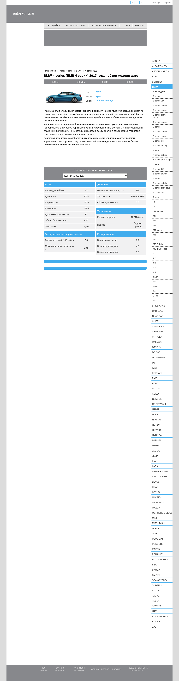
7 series (157, 197)
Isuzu (155, 445)
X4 (154, 267)
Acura (156, 61)
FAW (154, 368)
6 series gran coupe (162, 188)
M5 (154, 235)
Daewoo (157, 342)
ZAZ (154, 626)
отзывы (81, 82)
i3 (154, 202)
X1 (154, 253)
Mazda (156, 507)
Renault (157, 554)
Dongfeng (158, 357)
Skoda (156, 570)
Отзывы (126, 25)
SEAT (155, 564)
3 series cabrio (160, 131)
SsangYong (159, 580)
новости (130, 82)
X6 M (155, 286)
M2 (154, 216)
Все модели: (159, 91)
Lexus (156, 481)
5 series (157, 164)
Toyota (156, 606)
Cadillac (157, 311)
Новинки (116, 669)
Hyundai (157, 435)
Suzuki (156, 590)
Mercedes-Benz (162, 513)
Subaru (156, 585)
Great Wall (159, 404)
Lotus (156, 492)
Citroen (157, 336)
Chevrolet (159, 326)
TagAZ (156, 595)
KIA (154, 461)
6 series (157, 178)
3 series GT (158, 141)
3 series (157, 127)
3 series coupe (160, 136)
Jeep (155, 456)
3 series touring (160, 145)
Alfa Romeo (159, 66)
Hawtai (156, 419)
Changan (157, 316)
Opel (155, 533)
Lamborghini (160, 471)
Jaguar (156, 450)
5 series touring (160, 174)
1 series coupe (160, 110)
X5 (154, 272)
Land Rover (159, 476)
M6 (154, 239)
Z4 (154, 291)
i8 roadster (158, 211)
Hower (156, 430)
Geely (156, 393)
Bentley (157, 81)
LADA (155, 466)
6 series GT (158, 192)
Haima (155, 409)
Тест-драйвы (53, 25)
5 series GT (158, 169)
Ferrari (157, 373)
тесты (55, 82)
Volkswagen (160, 616)
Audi (154, 76)
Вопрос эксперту (75, 25)
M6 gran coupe (160, 249)
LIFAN (155, 487)
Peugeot (157, 538)
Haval (155, 414)
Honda (156, 425)
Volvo (156, 621)
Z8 (154, 300)
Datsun (156, 347)
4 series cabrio (160, 155)
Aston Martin (160, 71)
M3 (154, 220)
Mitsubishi (158, 523)
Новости (139, 25)
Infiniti (156, 440)
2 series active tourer (160, 116)
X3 (154, 263)
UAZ (154, 611)
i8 (154, 206)
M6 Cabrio (158, 244)
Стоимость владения (104, 25)
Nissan (156, 528)
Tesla (155, 601)
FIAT (154, 378)
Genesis (157, 399)
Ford (155, 383)
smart (156, 575)
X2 (154, 258)
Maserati (158, 502)
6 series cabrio (160, 183)
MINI (154, 518)
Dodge (156, 352)
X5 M (155, 277)
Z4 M (155, 296)
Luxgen (156, 497)
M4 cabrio (157, 230)
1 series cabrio (160, 105)
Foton (156, 388)
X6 (154, 281)
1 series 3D (158, 101)
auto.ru (23, 13)
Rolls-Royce (160, 559)
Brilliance (158, 305)
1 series (157, 96)
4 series (157, 150)
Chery (156, 321)
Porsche (157, 544)
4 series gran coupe (162, 159)
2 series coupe (160, 122)
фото (105, 82)
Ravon (156, 549)
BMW (155, 87)
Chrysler (158, 331)
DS (153, 362)
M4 (154, 225)
